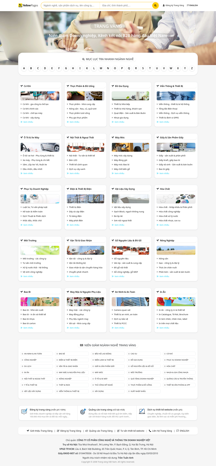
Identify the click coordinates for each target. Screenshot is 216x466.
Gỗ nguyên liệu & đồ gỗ (128, 240)
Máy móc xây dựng (123, 155)
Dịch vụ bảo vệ (121, 318)
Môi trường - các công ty (34, 258)
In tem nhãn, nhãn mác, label (173, 318)
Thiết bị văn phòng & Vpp (178, 385)
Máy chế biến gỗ (122, 169)
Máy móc (120, 137)
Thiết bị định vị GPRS (169, 117)
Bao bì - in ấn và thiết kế (34, 314)
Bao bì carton (29, 323)
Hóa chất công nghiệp (169, 211)
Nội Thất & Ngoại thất (82, 137)
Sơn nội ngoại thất (123, 220)
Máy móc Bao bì (121, 164)
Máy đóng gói (120, 160)
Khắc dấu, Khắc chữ (32, 220)
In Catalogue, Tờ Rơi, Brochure (173, 314)
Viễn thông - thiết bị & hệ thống (174, 104)
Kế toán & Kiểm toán (33, 211)
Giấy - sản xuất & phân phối (172, 155)
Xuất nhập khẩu (138, 391)
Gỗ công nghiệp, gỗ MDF (126, 271)
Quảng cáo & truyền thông (180, 378)
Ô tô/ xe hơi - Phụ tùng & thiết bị (38, 155)
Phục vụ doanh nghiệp (36, 188)
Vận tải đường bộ (77, 263)
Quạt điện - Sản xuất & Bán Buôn (130, 113)
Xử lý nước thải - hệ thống (35, 267)
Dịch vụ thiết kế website (164, 409)
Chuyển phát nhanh (78, 271)
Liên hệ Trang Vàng (162, 430)
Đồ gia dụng (122, 86)
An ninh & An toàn (125, 291)
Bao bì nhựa (28, 318)
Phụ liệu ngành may (78, 318)
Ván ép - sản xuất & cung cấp (128, 263)
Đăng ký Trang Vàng (173, 5)
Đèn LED (73, 160)
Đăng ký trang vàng (48, 409)
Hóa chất (165, 188)
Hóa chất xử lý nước (168, 216)
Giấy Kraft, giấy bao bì (169, 160)
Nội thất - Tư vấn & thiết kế (82, 155)
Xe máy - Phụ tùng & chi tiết (36, 160)
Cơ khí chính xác (30, 108)
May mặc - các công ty (79, 310)
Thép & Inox (64, 385)
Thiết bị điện (75, 207)
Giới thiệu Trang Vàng (41, 430)
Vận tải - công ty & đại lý (80, 258)
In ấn (163, 291)
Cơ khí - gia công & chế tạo (35, 104)
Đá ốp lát (118, 216)
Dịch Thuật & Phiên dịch (34, 216)
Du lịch (27, 366)
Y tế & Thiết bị (30, 385)
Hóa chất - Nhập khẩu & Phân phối (175, 207)
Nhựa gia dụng (121, 117)
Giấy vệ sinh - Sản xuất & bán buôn (175, 164)
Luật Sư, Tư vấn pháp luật (35, 207)
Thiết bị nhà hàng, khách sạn (128, 108)
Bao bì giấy (164, 169)
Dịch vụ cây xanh (77, 169)
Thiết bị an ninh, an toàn (125, 314)
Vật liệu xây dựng (125, 188)
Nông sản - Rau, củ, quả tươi (82, 108)
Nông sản (163, 258)
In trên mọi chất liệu (168, 323)
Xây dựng (99, 391)
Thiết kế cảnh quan (78, 164)
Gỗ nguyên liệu (121, 258)
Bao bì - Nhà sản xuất (33, 310)
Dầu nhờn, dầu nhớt (32, 169)
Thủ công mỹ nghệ (104, 385)
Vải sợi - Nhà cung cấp (79, 323)
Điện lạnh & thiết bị (104, 360)
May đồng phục (76, 314)
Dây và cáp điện (76, 211)
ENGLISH (192, 5)
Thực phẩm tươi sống (79, 113)
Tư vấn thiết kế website (133, 430)
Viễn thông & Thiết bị (171, 86)
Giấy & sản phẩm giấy (171, 137)
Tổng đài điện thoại (168, 108)
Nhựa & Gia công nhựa (177, 372)
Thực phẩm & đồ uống (82, 86)
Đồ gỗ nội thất (121, 267)
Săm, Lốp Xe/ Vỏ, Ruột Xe (35, 164)
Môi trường (30, 240)
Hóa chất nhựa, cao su (169, 220)
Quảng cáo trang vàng (107, 409)
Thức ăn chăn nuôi (168, 267)
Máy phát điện (76, 220)
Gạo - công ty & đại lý (169, 263)
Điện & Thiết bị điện (80, 188)
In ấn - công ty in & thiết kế (172, 310)
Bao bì (27, 291)
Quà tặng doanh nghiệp (142, 378)
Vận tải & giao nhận (81, 240)
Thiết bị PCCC (120, 323)
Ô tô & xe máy (31, 137)
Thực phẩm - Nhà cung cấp (82, 104)
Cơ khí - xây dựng (31, 117)
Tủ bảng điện (75, 216)
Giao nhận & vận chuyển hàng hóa (85, 267)
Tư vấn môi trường (32, 263)
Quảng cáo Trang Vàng (101, 430)
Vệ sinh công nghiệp (32, 271)
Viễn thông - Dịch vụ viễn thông (174, 113)
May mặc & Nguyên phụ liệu (85, 291)
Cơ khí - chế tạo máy (32, 113)
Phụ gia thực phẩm (78, 117)
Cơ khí (27, 86)
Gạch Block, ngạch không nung (129, 211)
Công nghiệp (30, 360)
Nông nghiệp (167, 240)
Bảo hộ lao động (103, 353)
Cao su (134, 353)
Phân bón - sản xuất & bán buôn (174, 271)
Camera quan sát (122, 310)
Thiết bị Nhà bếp (122, 104)
